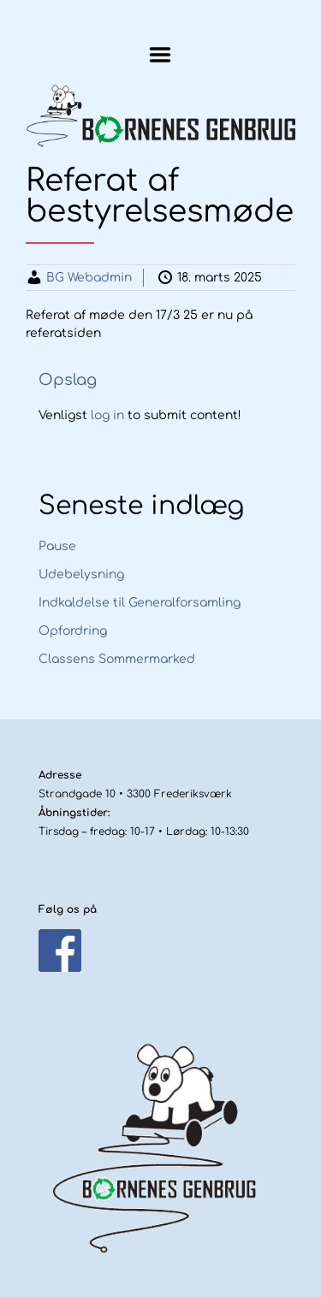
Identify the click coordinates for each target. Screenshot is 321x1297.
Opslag (68, 379)
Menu (160, 55)
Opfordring (73, 631)
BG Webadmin (89, 277)
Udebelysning (81, 574)
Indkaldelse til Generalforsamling (140, 602)
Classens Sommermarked (117, 659)
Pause (57, 546)
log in (107, 415)
